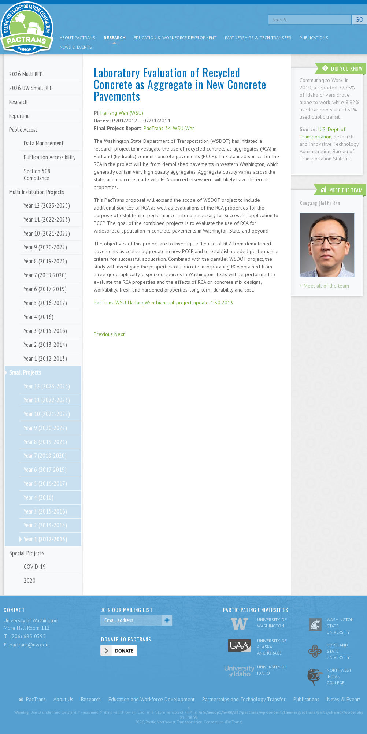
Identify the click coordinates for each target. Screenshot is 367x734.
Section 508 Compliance (37, 174)
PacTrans (36, 699)
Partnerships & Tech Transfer (258, 37)
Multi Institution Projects (36, 192)
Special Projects (26, 553)
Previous (103, 334)
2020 (30, 581)
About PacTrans (77, 37)
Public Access (23, 130)
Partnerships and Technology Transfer (244, 699)
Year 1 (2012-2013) (45, 359)
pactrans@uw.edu (29, 644)
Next (119, 334)
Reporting (19, 116)
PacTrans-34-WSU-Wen (169, 128)
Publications (314, 37)
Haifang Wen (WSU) (121, 113)
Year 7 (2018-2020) (45, 275)
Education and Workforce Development (151, 699)
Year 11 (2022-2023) (47, 219)
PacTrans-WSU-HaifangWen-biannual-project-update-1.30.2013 (163, 302)
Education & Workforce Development (175, 37)
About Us (63, 699)
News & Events (76, 47)
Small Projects (25, 372)
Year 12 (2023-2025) (47, 205)
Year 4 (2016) (38, 317)
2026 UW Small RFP (31, 88)
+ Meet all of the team (324, 286)
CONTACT (14, 609)
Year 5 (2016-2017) (45, 303)
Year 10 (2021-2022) (47, 233)
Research (114, 37)
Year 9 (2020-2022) (45, 247)
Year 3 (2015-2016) (45, 331)
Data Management (44, 143)
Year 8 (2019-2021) (45, 261)
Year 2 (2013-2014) (45, 345)
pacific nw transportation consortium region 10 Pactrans (27, 29)
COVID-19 (35, 567)
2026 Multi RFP (26, 74)
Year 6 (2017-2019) (45, 289)
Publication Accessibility (49, 157)
